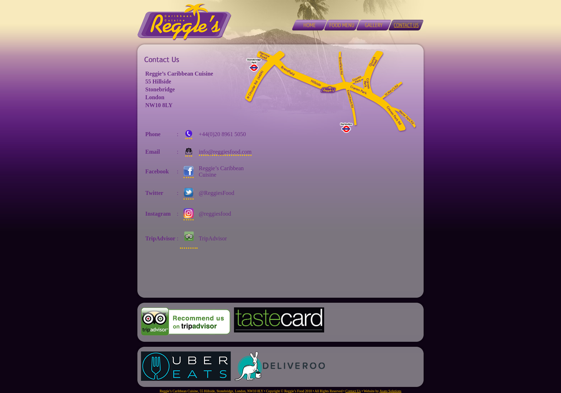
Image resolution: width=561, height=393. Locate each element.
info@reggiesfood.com (225, 152)
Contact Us (353, 391)
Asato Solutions (390, 391)
